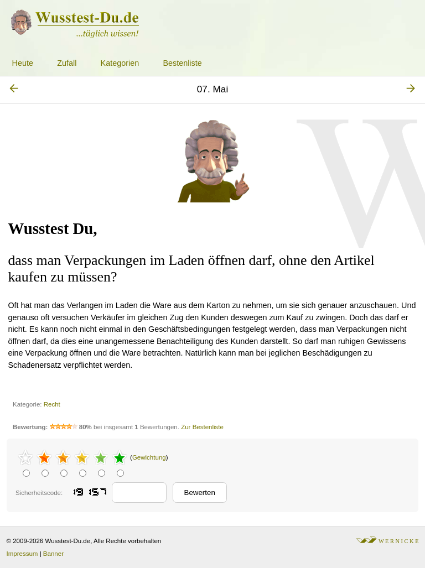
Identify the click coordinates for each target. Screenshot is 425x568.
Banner (53, 553)
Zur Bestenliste (202, 427)
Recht (52, 404)
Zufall (66, 63)
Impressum (22, 553)
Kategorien (120, 63)
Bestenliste (182, 63)
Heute (22, 63)
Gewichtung (149, 457)
